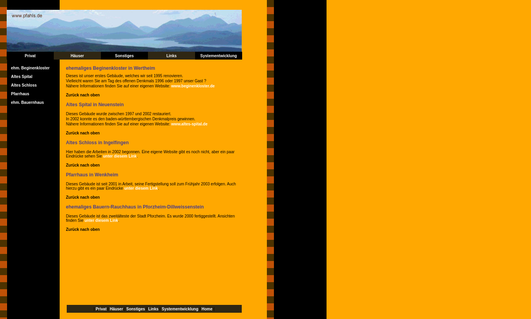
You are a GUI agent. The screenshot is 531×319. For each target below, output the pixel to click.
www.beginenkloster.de (193, 86)
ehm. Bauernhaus (27, 102)
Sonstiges (124, 56)
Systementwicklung (218, 56)
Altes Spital (21, 76)
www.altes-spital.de (189, 124)
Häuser (77, 56)
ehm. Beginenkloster (30, 68)
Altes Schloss (24, 85)
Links (171, 56)
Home (206, 309)
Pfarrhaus (20, 94)
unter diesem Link (120, 156)
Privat (30, 56)
